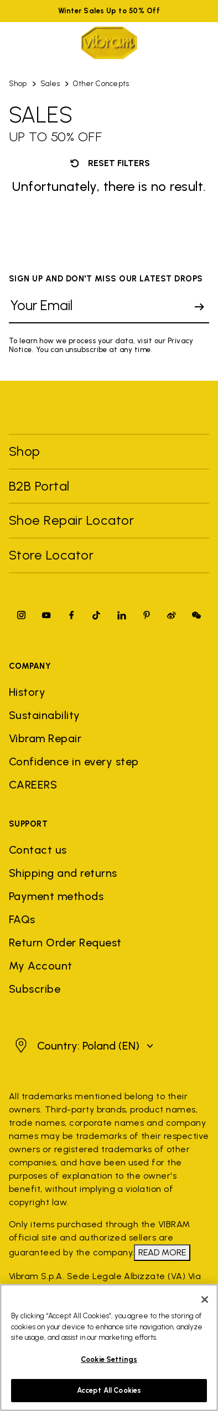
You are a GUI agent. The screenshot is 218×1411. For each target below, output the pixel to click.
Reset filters (109, 163)
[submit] (199, 307)
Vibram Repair (45, 738)
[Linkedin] (121, 615)
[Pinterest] (146, 615)
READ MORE (162, 1252)
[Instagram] (21, 615)
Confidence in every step (74, 761)
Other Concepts (101, 83)
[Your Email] (99, 307)
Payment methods (56, 896)
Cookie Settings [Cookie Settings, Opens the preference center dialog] (109, 1361)
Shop (18, 83)
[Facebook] (71, 615)
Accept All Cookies (109, 1393)
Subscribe (34, 988)
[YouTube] (46, 615)
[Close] (205, 1302)
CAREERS (33, 784)
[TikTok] (96, 615)
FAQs (22, 919)
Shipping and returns (63, 873)
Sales (50, 83)
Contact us (38, 849)
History (27, 692)
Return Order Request (65, 942)
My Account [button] (40, 965)
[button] (82, 1045)
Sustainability (44, 715)
